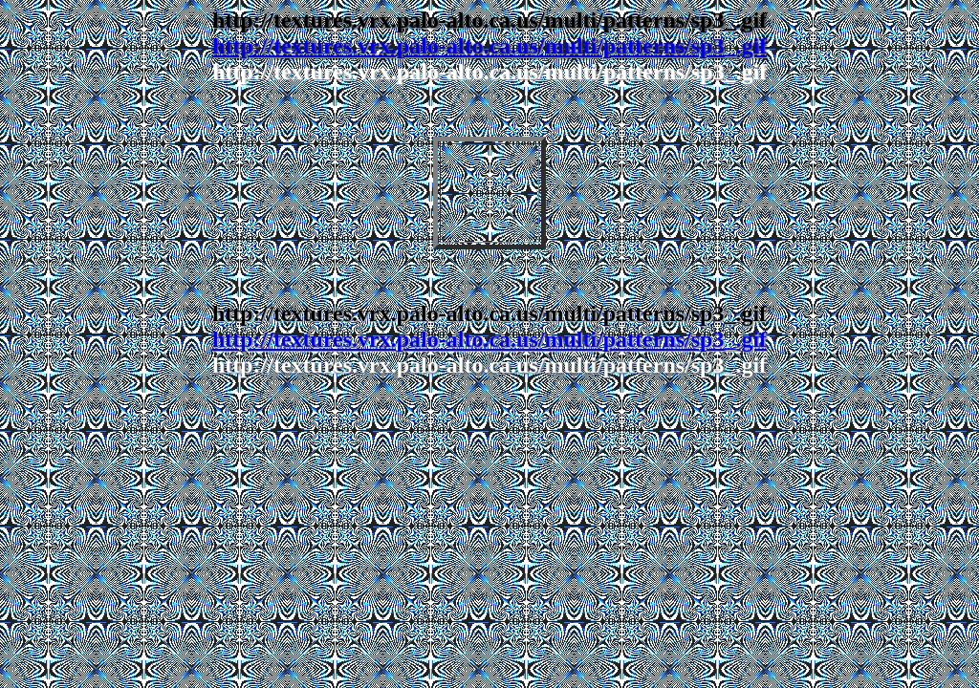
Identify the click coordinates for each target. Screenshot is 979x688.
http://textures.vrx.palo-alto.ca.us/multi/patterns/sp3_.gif (489, 45)
